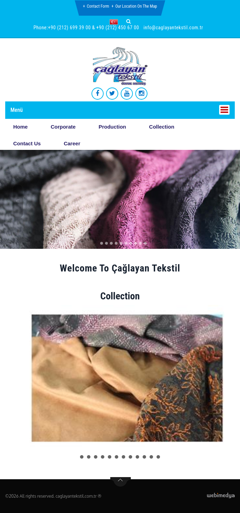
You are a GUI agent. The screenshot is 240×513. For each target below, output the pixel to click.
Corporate (63, 127)
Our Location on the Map (136, 6)
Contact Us (27, 143)
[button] (115, 22)
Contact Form (98, 6)
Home (20, 127)
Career (72, 143)
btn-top (120, 482)
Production (112, 127)
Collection (162, 127)
